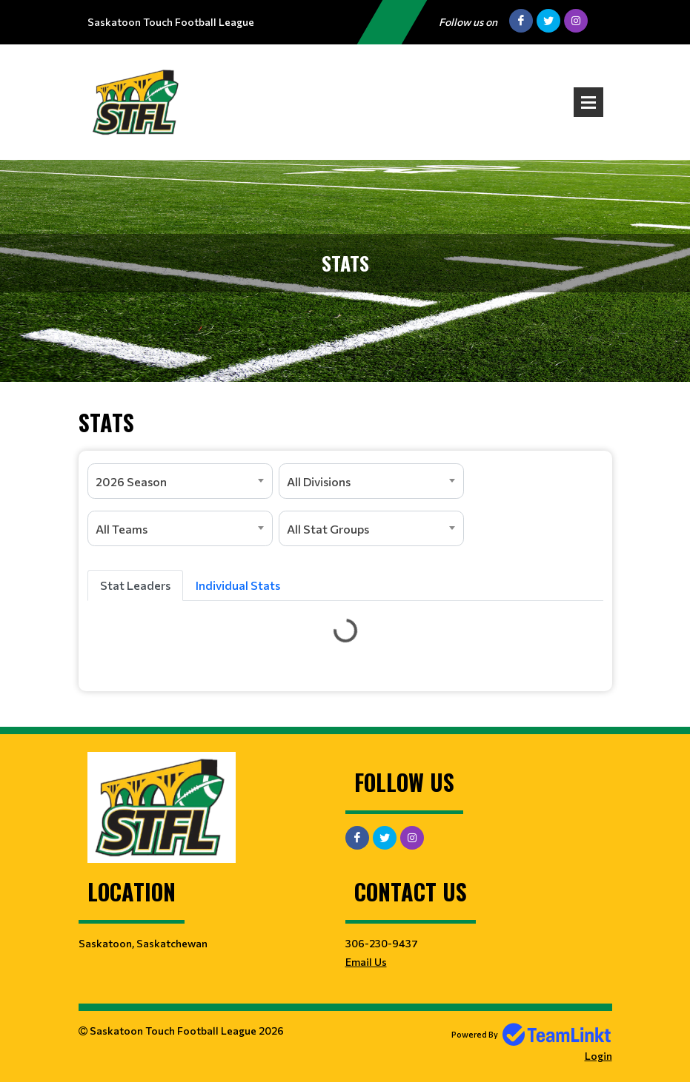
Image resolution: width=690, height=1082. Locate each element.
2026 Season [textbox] (131, 481)
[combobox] (180, 481)
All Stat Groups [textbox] (328, 529)
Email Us (366, 961)
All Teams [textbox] (121, 529)
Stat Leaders (135, 585)
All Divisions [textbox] (319, 481)
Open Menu (588, 102)
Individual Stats (238, 585)
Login (598, 1055)
